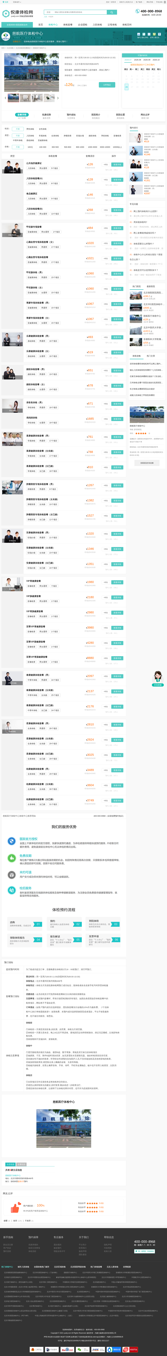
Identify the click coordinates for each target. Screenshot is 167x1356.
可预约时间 (142, 55)
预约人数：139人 (111, 409)
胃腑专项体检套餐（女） (38, 318)
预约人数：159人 (111, 200)
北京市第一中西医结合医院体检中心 (106, 1301)
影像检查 (117, 136)
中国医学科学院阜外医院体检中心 (120, 1311)
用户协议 (7, 1248)
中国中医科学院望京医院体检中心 (108, 1292)
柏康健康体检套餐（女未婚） (40, 784)
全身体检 (55, 136)
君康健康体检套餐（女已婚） (40, 754)
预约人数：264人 (111, 185)
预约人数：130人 (111, 730)
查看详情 (117, 164)
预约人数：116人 (111, 506)
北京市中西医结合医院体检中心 (39, 1277)
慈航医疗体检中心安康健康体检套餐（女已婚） (154, 174)
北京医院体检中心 (83, 1292)
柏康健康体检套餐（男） (38, 769)
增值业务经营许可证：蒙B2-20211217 (95, 1341)
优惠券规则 (33, 1245)
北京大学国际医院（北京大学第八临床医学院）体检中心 (24, 1287)
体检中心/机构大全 (126, 2)
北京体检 (10, 48)
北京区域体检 (60, 1267)
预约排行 (134, 128)
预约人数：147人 (111, 806)
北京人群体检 (112, 1267)
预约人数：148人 (111, 391)
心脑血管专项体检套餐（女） (40, 242)
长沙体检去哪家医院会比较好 (142, 389)
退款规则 (57, 1245)
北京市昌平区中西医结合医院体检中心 (139, 1316)
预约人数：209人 (111, 249)
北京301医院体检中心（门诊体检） (154, 304)
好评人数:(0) (154, 37)
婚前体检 (92, 136)
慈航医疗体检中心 (39, 48)
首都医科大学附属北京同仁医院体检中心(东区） (68, 1287)
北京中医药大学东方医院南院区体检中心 (88, 1311)
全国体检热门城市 (41, 1267)
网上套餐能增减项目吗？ (145, 233)
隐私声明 (108, 1245)
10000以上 (117, 147)
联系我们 (83, 1248)
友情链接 (127, 1267)
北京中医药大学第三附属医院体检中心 (154, 327)
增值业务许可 (59, 1251)
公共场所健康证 (34, 163)
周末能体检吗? (140, 222)
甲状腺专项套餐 (34, 227)
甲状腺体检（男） (35, 272)
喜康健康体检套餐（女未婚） (40, 451)
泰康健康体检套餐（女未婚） (40, 690)
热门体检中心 (7, 1267)
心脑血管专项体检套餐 (37, 257)
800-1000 (80, 147)
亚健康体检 (42, 140)
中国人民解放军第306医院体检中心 (124, 1282)
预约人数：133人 (111, 376)
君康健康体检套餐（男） (38, 723)
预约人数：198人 (111, 215)
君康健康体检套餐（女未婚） (40, 738)
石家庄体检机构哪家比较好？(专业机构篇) (147, 376)
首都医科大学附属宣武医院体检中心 (154, 339)
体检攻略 (137, 356)
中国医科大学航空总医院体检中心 (75, 1282)
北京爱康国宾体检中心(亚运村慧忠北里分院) (20, 1311)
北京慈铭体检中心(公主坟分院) (124, 1306)
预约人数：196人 (111, 170)
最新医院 (151, 286)
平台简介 (83, 1245)
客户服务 (139, 2)
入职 (45, 17)
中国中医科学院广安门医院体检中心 (139, 1292)
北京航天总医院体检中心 (13, 1277)
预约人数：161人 (111, 458)
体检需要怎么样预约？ (144, 244)
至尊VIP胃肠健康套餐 (36, 657)
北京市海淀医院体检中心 (132, 1287)
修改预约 (57, 1248)
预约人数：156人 (111, 588)
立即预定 (107, 85)
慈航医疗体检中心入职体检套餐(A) (154, 161)
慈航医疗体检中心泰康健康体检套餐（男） (154, 187)
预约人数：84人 (111, 633)
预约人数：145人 (111, 539)
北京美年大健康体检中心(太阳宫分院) (80, 1296)
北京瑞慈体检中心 (99, 1282)
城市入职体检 (23, 1267)
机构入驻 (108, 1251)
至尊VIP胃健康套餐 (35, 626)
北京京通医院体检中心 (79, 1301)
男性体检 (30, 129)
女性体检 (43, 129)
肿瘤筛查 (67, 136)
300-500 (55, 147)
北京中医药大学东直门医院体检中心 (48, 1296)
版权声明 (83, 1251)
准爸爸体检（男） (35, 402)
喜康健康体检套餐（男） (38, 436)
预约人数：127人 (111, 664)
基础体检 (30, 140)
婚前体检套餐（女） (36, 384)
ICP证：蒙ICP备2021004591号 (69, 1341)
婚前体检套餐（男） (36, 369)
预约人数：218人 (111, 325)
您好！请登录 (111, 2)
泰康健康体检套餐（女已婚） (40, 705)
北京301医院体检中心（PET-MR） (16, 1316)
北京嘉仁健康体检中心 (108, 1296)
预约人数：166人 (111, 473)
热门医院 (137, 286)
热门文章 (151, 356)
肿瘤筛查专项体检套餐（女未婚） (42, 499)
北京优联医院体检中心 (58, 1301)
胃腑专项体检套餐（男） (38, 303)
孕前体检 (105, 136)
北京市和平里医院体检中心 (14, 1306)
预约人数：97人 (111, 618)
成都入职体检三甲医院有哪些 (142, 395)
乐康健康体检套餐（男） (38, 336)
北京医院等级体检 (78, 1267)
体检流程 (32, 1251)
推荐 (17, 1221)
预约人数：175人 (111, 745)
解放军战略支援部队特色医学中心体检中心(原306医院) (76, 1277)
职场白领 (80, 136)
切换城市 (17, 2)
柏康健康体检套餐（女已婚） (40, 799)
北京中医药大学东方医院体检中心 (59, 1292)
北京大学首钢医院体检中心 (132, 1296)
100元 (30, 147)
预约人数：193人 (111, 442)
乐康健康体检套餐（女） (38, 351)
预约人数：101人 (111, 343)
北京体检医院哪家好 (23, 48)
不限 (18, 129)
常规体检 (43, 136)
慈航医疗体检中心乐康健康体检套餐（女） (154, 135)
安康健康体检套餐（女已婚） (40, 563)
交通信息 (21, 1164)
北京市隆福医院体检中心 (13, 1320)
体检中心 (53, 24)
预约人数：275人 (111, 358)
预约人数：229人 (111, 682)
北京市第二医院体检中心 (48, 1282)
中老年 (50, 17)
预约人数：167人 (111, 776)
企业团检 (82, 24)
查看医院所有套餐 (147, 463)
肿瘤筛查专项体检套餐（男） (40, 484)
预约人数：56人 (111, 521)
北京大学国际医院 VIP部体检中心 (114, 1277)
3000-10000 (105, 147)
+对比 (106, 165)
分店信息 (10, 1164)
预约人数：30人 (111, 309)
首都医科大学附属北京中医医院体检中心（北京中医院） (99, 1316)
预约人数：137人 (111, 697)
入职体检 (97, 24)
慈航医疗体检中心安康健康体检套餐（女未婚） (154, 148)
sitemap (96, 1337)
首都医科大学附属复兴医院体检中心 (104, 1287)
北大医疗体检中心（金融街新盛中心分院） (63, 1306)
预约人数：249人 (111, 570)
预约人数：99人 (111, 233)
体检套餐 (68, 24)
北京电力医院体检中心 (12, 1301)
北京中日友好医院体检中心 (148, 1311)
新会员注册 (8, 1245)
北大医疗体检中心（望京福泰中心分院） (19, 1282)
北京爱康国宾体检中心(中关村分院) (17, 1296)
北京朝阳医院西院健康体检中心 (154, 292)
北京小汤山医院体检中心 (35, 1301)
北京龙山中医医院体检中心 (135, 1301)
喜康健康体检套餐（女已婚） (40, 466)
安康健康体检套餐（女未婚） (40, 548)
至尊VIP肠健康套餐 (35, 642)
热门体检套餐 (96, 1267)
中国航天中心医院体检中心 (141, 1277)
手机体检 (161, 2)
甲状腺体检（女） (35, 287)
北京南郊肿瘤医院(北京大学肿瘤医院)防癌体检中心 (22, 1292)
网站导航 (150, 2)
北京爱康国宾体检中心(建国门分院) (55, 1311)
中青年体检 (18, 140)
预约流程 (7, 1251)
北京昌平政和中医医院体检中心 (96, 1306)
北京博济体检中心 (35, 1306)
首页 (40, 24)
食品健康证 (31, 193)
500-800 (67, 147)
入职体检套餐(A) (34, 178)
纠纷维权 (108, 1248)
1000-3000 (92, 147)
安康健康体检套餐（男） (38, 532)
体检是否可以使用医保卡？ (146, 270)
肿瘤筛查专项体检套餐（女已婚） (42, 514)
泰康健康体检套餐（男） (38, 675)
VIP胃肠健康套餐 (34, 611)
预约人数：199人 (111, 648)
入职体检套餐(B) (34, 209)
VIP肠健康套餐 (33, 596)
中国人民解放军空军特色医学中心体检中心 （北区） (54, 1316)
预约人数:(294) (142, 37)
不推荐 (29, 1221)
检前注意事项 (34, 1248)
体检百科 (127, 24)
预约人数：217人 (111, 279)
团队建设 (83, 1254)
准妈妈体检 (31, 418)
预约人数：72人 (111, 760)
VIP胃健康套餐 (33, 581)
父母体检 (112, 24)
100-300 (42, 147)
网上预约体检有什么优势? (145, 211)
